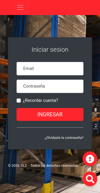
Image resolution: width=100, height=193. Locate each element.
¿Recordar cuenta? (40, 100)
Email (28, 68)
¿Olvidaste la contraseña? (64, 138)
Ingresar (49, 114)
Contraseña (34, 86)
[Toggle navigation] (20, 7)
